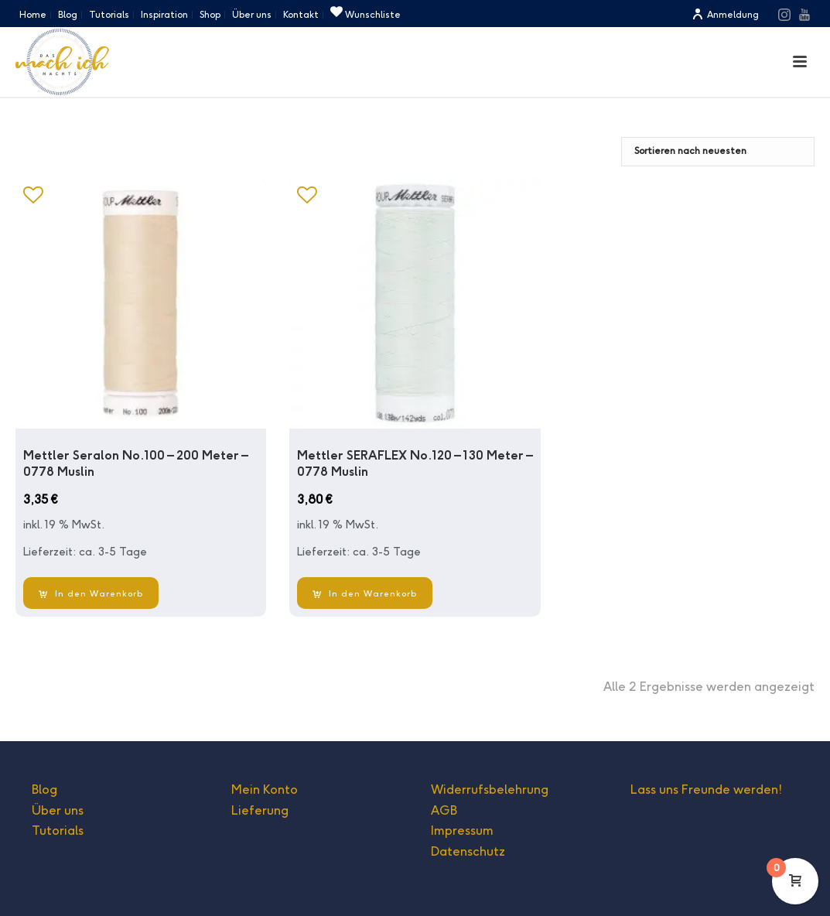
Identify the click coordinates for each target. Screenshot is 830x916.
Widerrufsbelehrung (489, 789)
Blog (44, 789)
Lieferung (260, 810)
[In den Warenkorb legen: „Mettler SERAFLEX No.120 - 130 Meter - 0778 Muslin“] (364, 593)
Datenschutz (468, 851)
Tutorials (58, 830)
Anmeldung (725, 14)
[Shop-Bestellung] (718, 151)
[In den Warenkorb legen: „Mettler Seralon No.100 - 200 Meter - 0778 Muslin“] (91, 593)
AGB (444, 810)
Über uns (58, 810)
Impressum (462, 830)
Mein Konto (264, 789)
